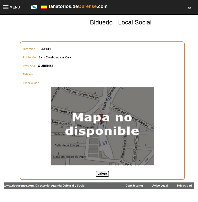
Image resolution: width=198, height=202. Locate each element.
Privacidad (184, 185)
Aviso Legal (160, 185)
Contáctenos (134, 185)
